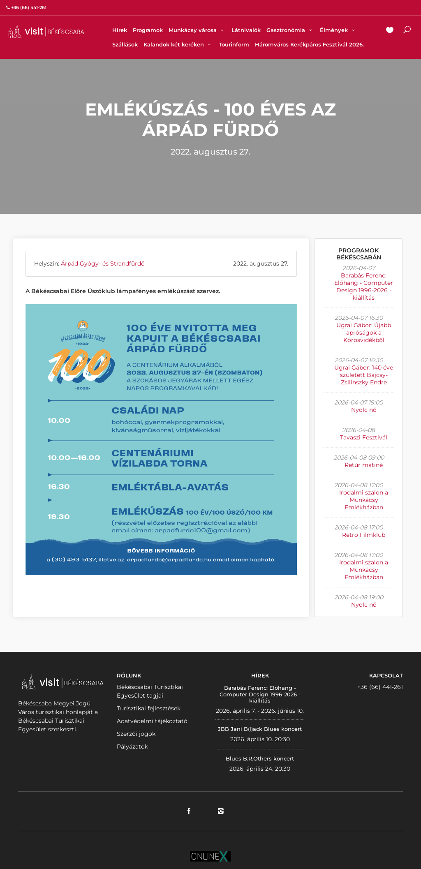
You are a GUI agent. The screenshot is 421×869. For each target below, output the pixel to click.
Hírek (119, 30)
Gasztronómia (290, 30)
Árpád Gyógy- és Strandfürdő (103, 263)
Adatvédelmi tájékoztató (152, 721)
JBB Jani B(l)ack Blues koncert (260, 729)
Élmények (338, 30)
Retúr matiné (364, 465)
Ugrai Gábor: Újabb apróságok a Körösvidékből (363, 332)
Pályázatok (132, 746)
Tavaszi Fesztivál (363, 437)
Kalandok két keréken (178, 44)
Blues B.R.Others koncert (260, 758)
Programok (148, 30)
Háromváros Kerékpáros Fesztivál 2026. (309, 44)
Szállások (125, 44)
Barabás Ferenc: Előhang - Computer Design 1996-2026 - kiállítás (363, 286)
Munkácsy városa (197, 30)
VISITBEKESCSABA (46, 30)
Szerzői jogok (136, 733)
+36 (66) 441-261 (380, 687)
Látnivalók (246, 30)
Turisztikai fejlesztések (148, 708)
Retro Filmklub (363, 535)
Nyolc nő (364, 410)
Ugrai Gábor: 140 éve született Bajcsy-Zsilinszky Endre (363, 375)
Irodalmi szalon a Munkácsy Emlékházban (363, 500)
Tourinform (234, 44)
